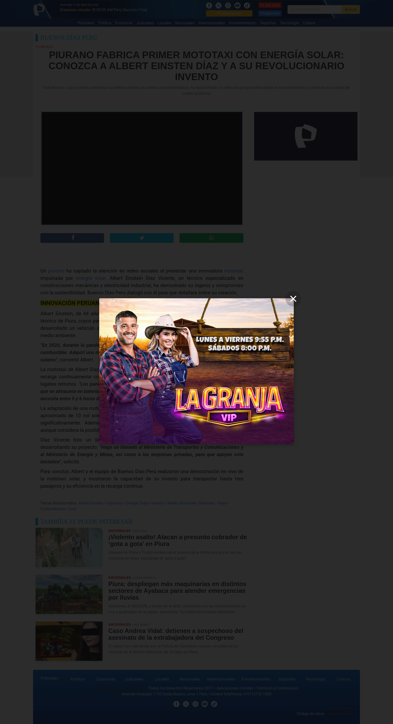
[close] (293, 299)
